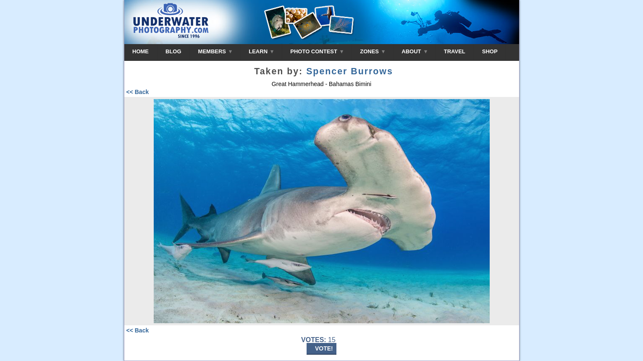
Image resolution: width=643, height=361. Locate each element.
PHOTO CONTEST (316, 51)
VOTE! (324, 348)
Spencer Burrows (349, 71)
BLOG (173, 51)
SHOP (490, 51)
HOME (140, 51)
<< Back (137, 92)
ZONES (372, 51)
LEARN (261, 51)
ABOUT (414, 51)
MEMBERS (215, 51)
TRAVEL (454, 51)
